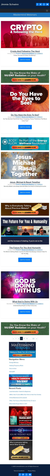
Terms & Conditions (19, 471)
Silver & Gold (12, 368)
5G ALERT (12, 372)
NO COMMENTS (39, 53)
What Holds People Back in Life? (18, 404)
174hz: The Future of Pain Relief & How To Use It (22, 401)
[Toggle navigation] (47, 10)
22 (33, 338)
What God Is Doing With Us (25, 301)
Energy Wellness (13, 362)
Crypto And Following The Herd (25, 51)
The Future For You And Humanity (25, 247)
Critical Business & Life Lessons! (18, 397)
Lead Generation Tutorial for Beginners (20, 391)
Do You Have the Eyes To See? (25, 114)
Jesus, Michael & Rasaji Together (25, 182)
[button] (37, 4)
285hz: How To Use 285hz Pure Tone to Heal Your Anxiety (25, 394)
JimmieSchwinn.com (21, 466)
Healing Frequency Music (16, 365)
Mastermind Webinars (28, 53)
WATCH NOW (25, 60)
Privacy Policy (31, 471)
